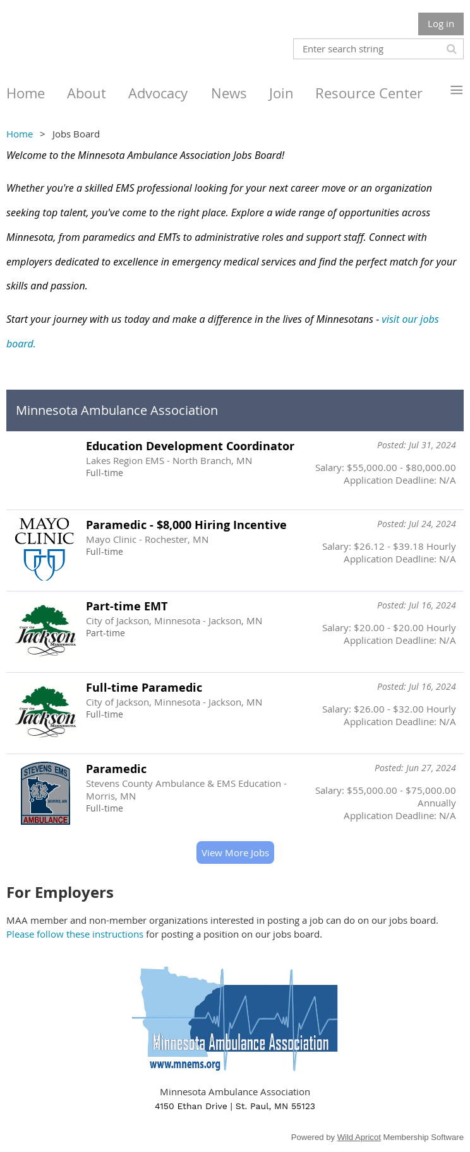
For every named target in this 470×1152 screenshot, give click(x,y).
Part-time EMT (126, 606)
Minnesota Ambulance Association (117, 410)
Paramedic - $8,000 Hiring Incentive (186, 525)
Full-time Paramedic (144, 687)
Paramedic (116, 769)
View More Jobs (235, 852)
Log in (441, 23)
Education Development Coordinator (190, 446)
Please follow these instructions (74, 934)
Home (19, 133)
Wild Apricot (359, 1137)
